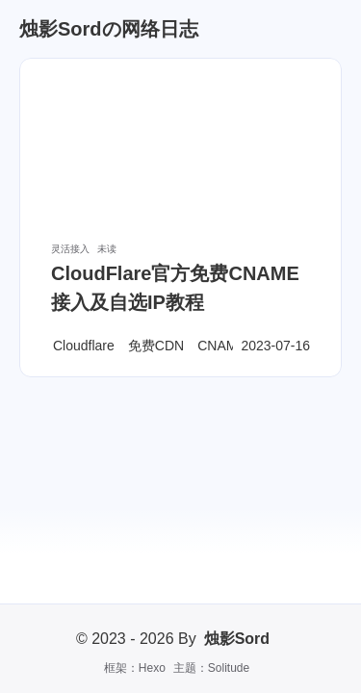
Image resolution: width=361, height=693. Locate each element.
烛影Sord (237, 638)
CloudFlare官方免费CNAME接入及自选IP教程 (175, 288)
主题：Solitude (211, 668)
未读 (106, 249)
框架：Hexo (135, 668)
